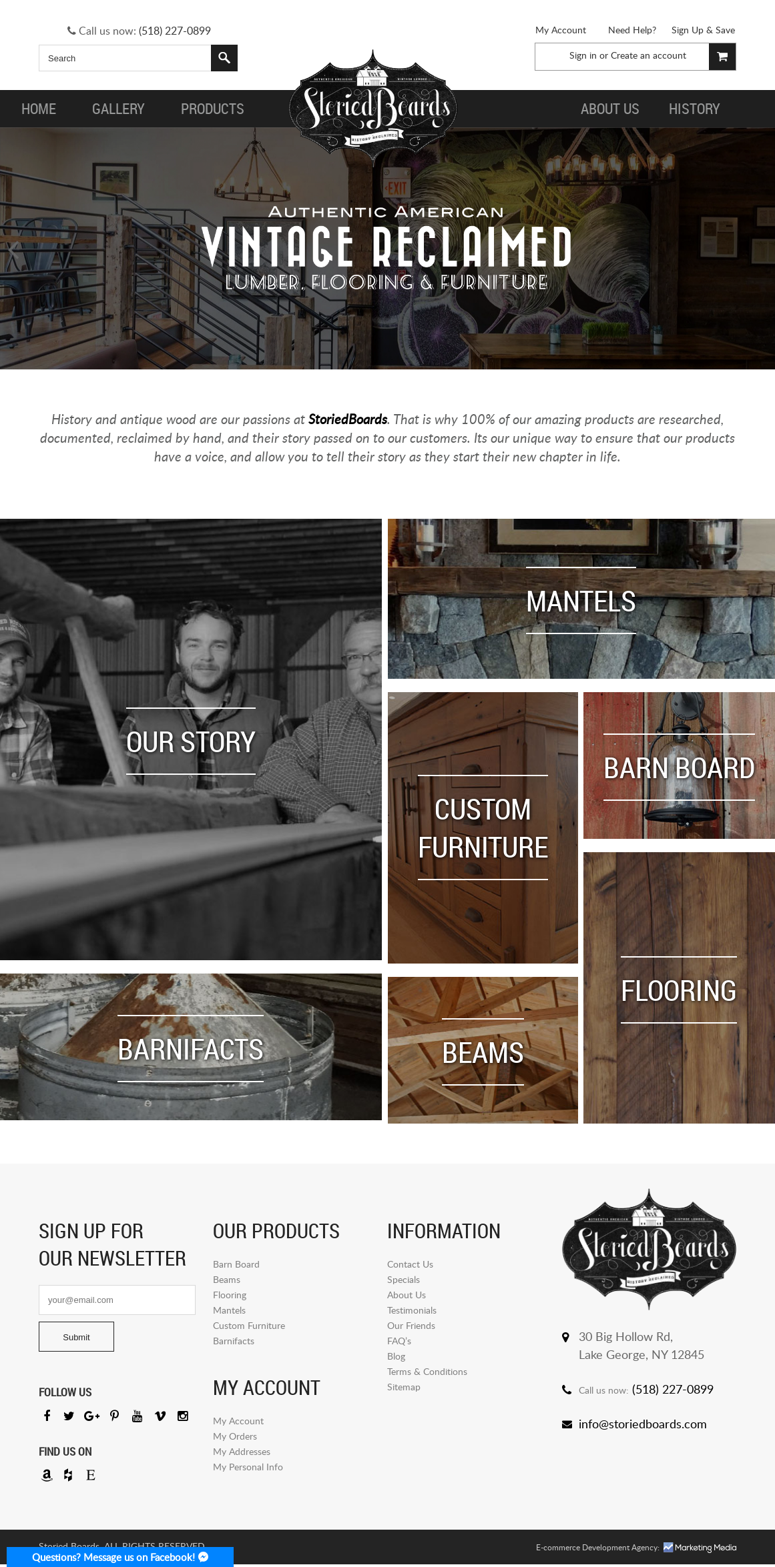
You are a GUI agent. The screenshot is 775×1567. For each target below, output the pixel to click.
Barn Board (236, 1266)
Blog (396, 1358)
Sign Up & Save (703, 29)
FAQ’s (399, 1342)
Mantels (229, 1312)
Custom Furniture (249, 1327)
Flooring (229, 1296)
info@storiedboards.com (643, 1426)
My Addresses (241, 1453)
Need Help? (632, 29)
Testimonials (412, 1312)
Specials (403, 1281)
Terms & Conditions (427, 1373)
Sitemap (404, 1388)
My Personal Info (248, 1468)
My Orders (235, 1438)
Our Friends (411, 1327)
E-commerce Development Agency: (598, 1550)
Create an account (648, 55)
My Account (560, 29)
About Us (406, 1296)
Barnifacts (233, 1342)
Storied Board (373, 109)
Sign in (583, 55)
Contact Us (410, 1266)
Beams (226, 1281)
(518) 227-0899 (175, 30)
